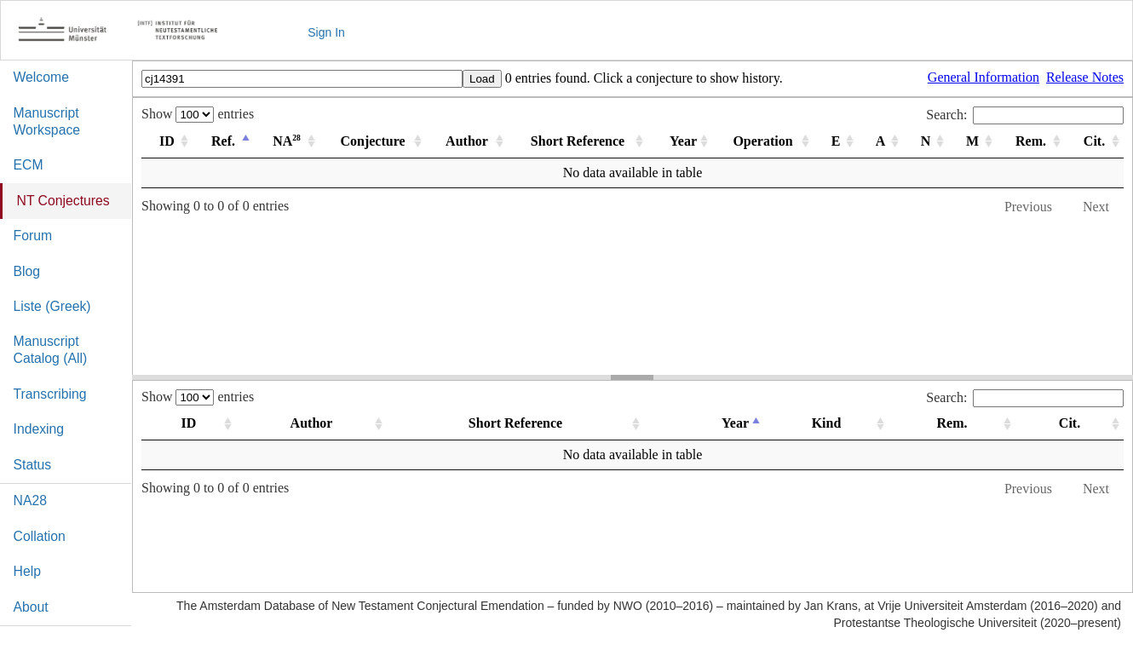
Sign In (326, 32)
